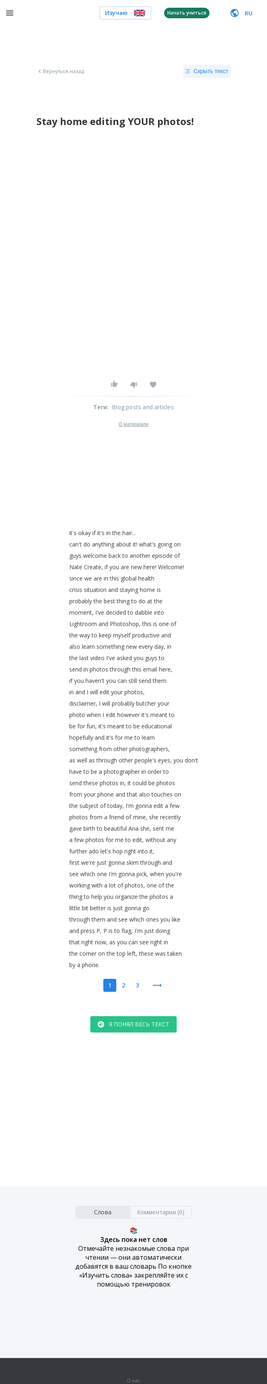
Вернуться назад (60, 71)
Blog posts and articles (143, 407)
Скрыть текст (207, 71)
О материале (133, 424)
